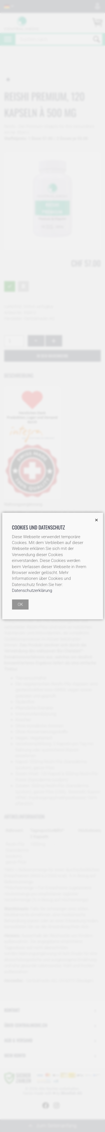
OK (20, 604)
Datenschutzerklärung (32, 590)
